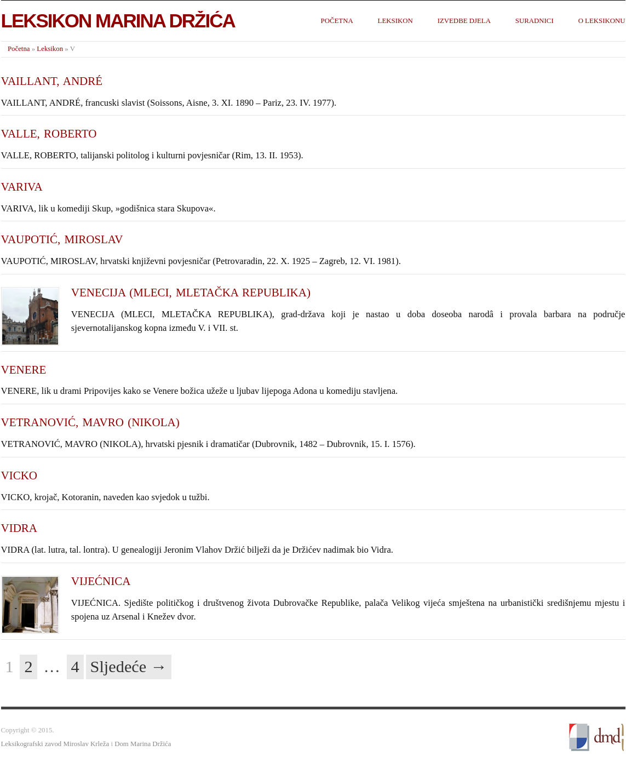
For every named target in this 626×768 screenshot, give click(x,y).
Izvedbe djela (464, 21)
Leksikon (395, 21)
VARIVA (22, 186)
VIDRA (19, 528)
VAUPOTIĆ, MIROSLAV (62, 239)
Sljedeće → (129, 666)
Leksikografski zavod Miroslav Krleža (55, 744)
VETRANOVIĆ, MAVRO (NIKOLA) (90, 422)
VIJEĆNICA (101, 581)
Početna (337, 21)
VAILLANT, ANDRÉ (52, 81)
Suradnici (534, 21)
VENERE (24, 369)
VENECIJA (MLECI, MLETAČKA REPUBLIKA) (191, 292)
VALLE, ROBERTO (49, 133)
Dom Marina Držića (142, 744)
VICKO (19, 475)
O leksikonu (601, 21)
